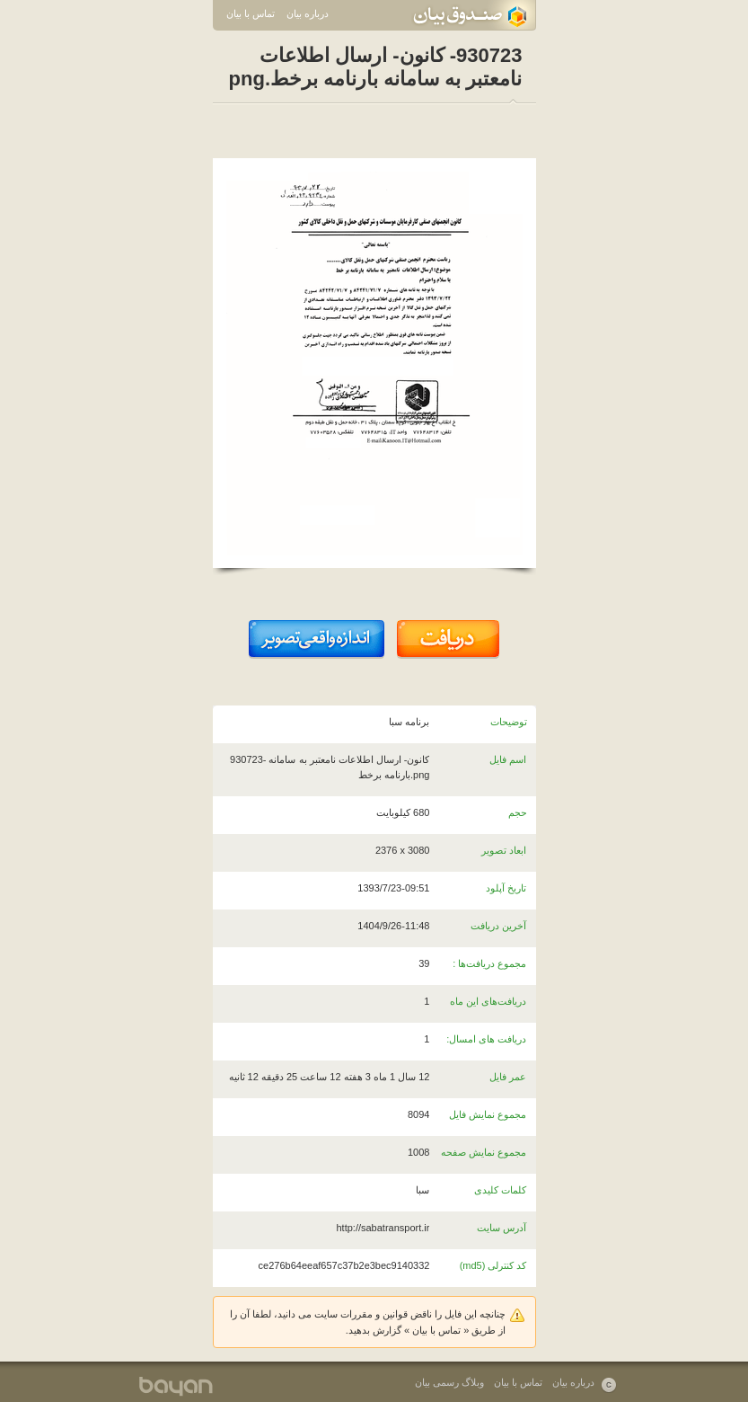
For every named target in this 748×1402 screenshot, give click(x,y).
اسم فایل (507, 759)
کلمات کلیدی (500, 1190)
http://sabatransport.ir (382, 1227)
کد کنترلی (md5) (493, 1265)
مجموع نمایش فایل (487, 1114)
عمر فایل (507, 1076)
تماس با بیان (250, 13)
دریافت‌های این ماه (488, 1001)
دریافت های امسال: (486, 1039)
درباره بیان (307, 13)
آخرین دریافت (498, 925)
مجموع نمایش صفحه (483, 1152)
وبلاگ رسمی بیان (449, 1382)
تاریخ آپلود (506, 888)
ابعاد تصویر (503, 850)
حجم (517, 812)
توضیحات (508, 721)
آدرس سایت (501, 1227)
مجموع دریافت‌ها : (489, 963)
